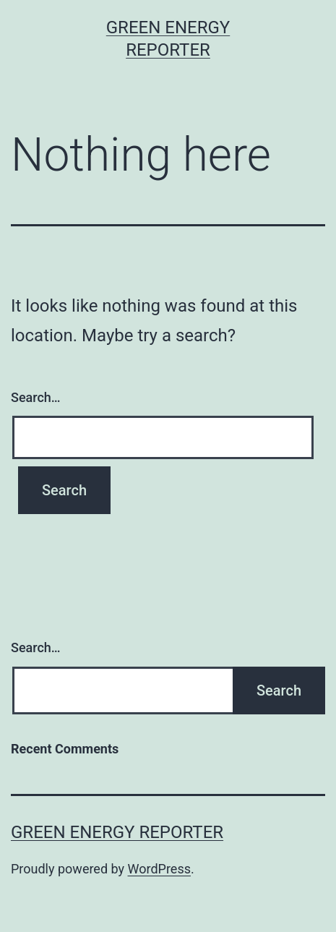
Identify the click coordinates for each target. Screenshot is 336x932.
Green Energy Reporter (117, 832)
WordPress (159, 868)
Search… (36, 397)
